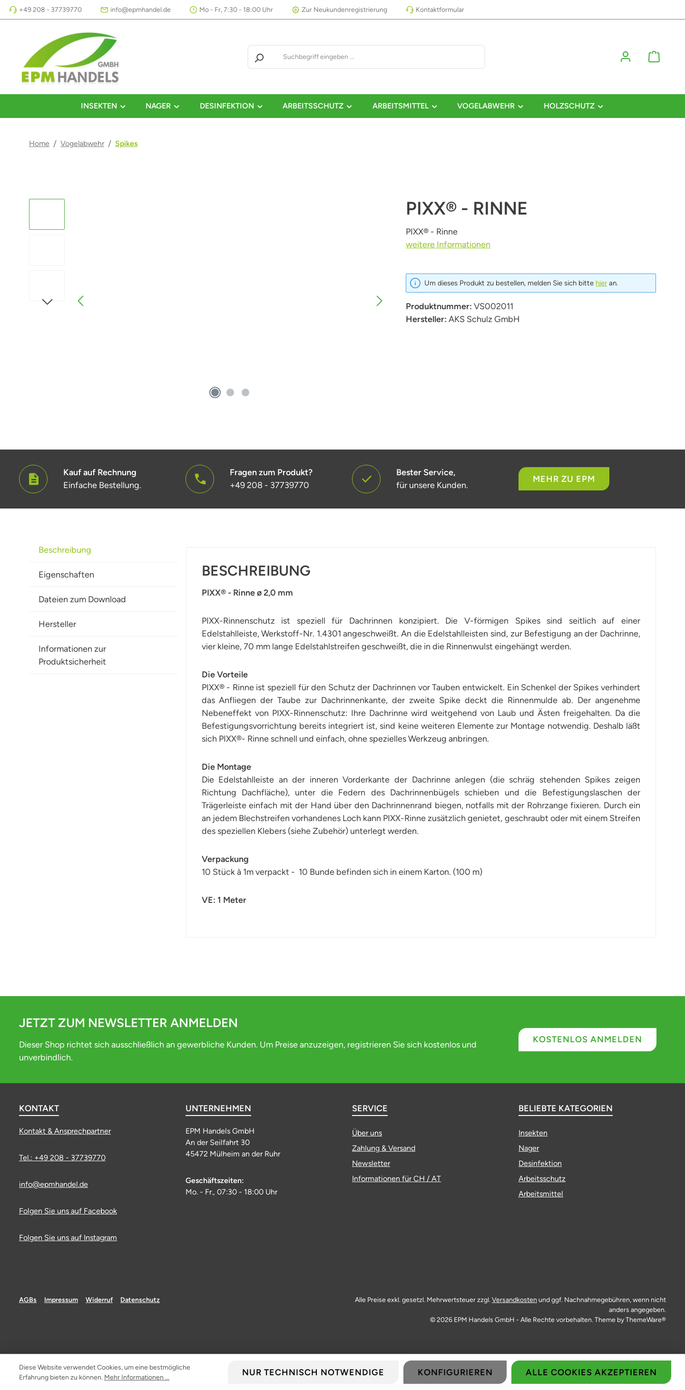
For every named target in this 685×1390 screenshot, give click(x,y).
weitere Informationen (448, 244)
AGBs (28, 1300)
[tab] (103, 550)
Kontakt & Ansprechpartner (65, 1130)
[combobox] (381, 57)
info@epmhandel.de (140, 10)
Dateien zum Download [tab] (82, 599)
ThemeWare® (646, 1320)
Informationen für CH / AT (396, 1178)
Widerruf (99, 1300)
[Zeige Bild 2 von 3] (230, 392)
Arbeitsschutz (542, 1178)
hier (601, 283)
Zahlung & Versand (383, 1148)
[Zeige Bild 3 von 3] (245, 392)
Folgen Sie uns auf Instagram (68, 1237)
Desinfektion (540, 1163)
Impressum (61, 1300)
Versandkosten (514, 1300)
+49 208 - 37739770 (50, 10)
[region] (208, 301)
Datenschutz (140, 1300)
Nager (529, 1148)
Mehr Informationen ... (136, 1377)
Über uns (367, 1132)
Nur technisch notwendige (313, 1372)
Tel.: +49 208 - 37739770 (62, 1157)
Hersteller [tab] (57, 624)
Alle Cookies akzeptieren (591, 1372)
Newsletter (371, 1163)
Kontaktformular (440, 10)
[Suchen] (259, 57)
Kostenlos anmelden (587, 1039)
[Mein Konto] (625, 57)
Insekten (533, 1132)
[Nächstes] (379, 300)
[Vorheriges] (81, 300)
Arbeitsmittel (541, 1193)
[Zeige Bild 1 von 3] (215, 392)
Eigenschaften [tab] (66, 574)
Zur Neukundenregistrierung (344, 10)
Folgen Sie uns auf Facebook (68, 1210)
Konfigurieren (455, 1372)
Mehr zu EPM (564, 479)
